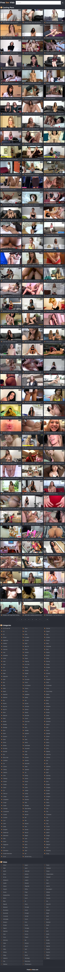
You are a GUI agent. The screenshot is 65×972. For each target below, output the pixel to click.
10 (47, 619)
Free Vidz (7, 2)
